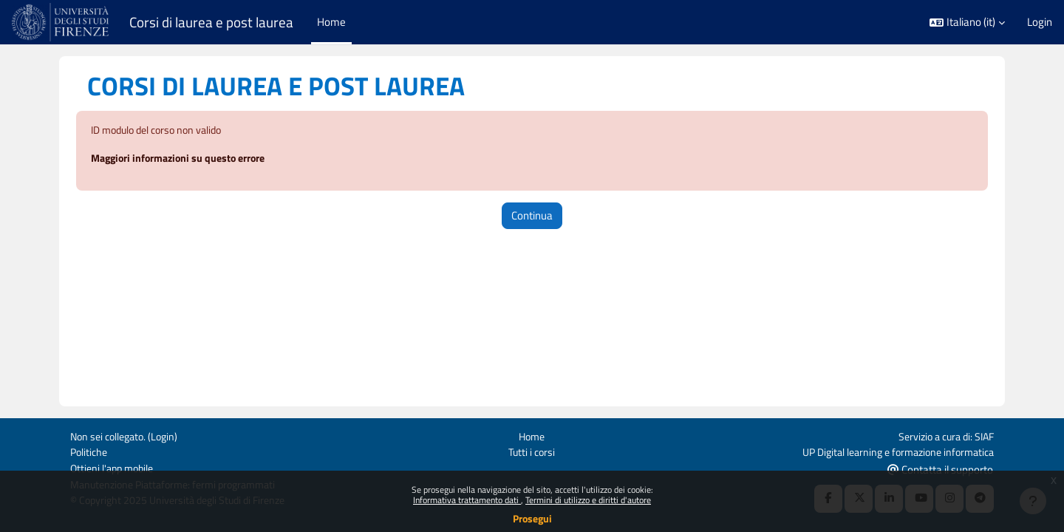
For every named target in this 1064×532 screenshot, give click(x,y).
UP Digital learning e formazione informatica (891, 450)
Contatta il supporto (940, 468)
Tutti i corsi (531, 450)
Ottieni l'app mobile (115, 467)
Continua (532, 216)
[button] (967, 22)
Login (1039, 22)
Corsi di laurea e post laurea (211, 22)
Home (531, 434)
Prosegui (532, 518)
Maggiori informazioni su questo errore (185, 159)
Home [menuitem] (331, 21)
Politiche (90, 450)
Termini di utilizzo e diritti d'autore (588, 500)
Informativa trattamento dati (467, 500)
